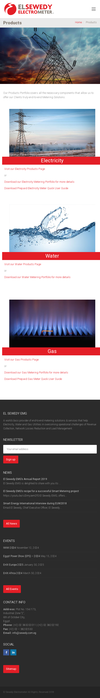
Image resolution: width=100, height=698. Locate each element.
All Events (12, 589)
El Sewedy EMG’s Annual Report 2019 (25, 479)
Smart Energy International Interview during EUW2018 (35, 503)
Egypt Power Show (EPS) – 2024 (21, 556)
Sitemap (11, 668)
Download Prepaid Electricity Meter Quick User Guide (36, 188)
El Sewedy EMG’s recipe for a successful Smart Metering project (41, 491)
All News (11, 523)
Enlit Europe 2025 (13, 564)
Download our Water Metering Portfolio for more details (37, 277)
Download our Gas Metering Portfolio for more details (36, 372)
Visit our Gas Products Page (21, 359)
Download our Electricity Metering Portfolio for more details (39, 181)
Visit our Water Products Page (22, 264)
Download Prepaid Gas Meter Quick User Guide (33, 379)
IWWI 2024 (9, 547)
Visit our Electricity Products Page (24, 168)
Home (78, 22)
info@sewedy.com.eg (24, 633)
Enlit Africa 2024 (12, 573)
